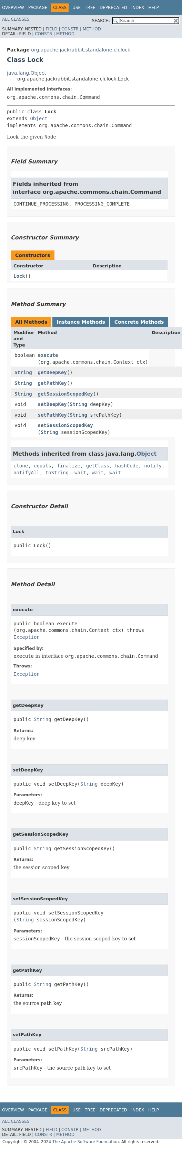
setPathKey (52, 415)
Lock (19, 276)
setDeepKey (52, 404)
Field (51, 29)
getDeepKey (52, 372)
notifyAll (26, 472)
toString (57, 472)
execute (48, 355)
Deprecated (113, 7)
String (23, 372)
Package (37, 7)
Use (76, 7)
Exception (26, 637)
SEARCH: (101, 20)
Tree (90, 7)
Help (153, 7)
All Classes (15, 19)
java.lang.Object (26, 73)
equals (42, 465)
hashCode (126, 465)
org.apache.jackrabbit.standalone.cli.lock (80, 50)
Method (92, 29)
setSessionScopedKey (65, 425)
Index (137, 7)
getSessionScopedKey (65, 394)
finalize (68, 465)
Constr (70, 29)
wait (80, 472)
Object (39, 118)
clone (20, 465)
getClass (97, 465)
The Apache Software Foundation (85, 1141)
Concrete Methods (139, 322)
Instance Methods (81, 322)
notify (153, 465)
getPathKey (52, 383)
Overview (13, 7)
